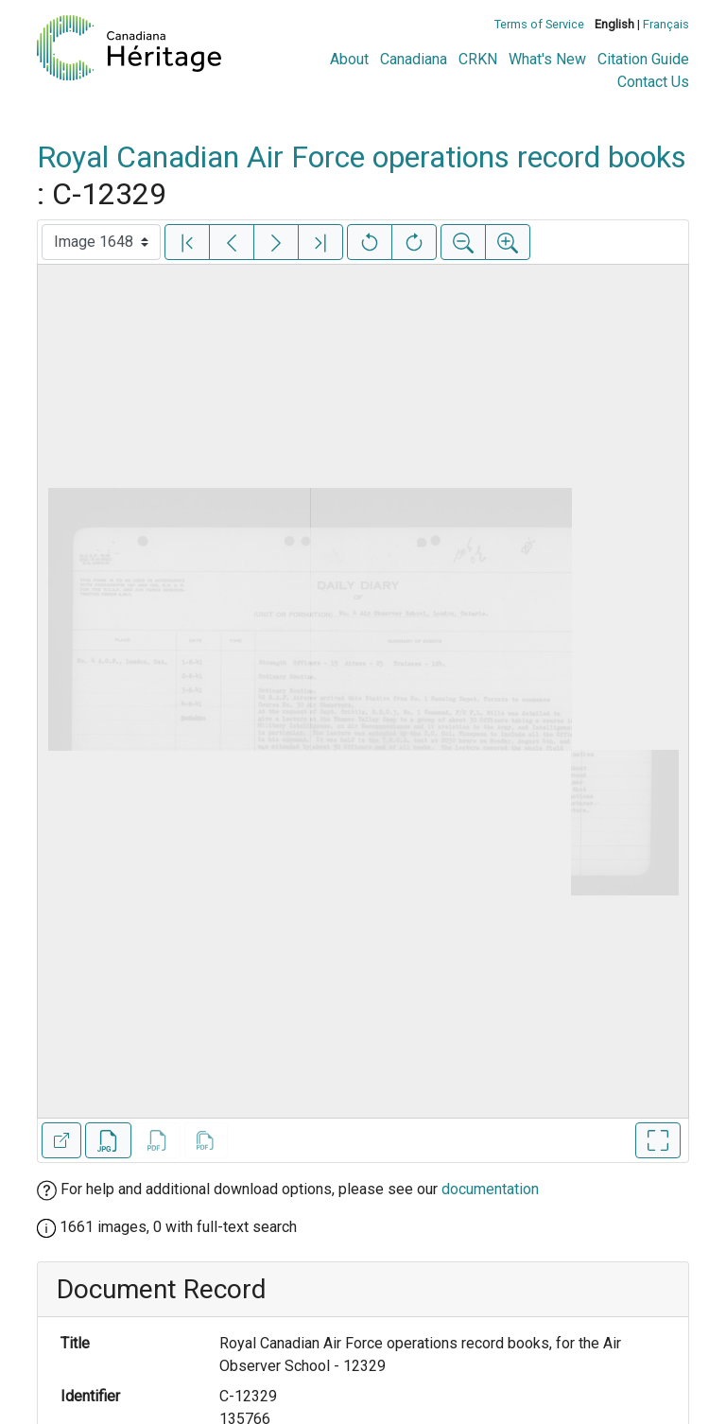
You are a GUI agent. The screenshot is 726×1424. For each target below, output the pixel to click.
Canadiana (413, 59)
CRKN (477, 59)
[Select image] (101, 242)
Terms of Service (539, 24)
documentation (490, 1189)
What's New (547, 59)
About (349, 59)
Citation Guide (643, 59)
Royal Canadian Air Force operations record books (361, 157)
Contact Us (653, 82)
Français (666, 24)
